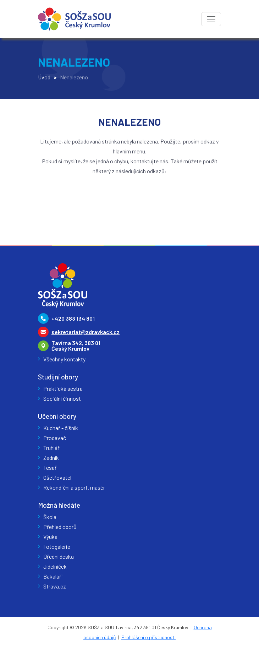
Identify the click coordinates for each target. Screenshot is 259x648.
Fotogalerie (56, 546)
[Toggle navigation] (211, 19)
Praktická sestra (63, 388)
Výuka (50, 536)
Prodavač (54, 437)
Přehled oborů (60, 526)
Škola (49, 516)
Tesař (50, 467)
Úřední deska (58, 556)
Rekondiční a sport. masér (74, 487)
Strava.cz (54, 586)
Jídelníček (55, 566)
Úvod (44, 77)
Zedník (51, 457)
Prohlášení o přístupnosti (148, 637)
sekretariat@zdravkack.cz (85, 331)
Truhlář (51, 447)
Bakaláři (53, 576)
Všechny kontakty (64, 359)
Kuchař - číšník (60, 427)
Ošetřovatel (57, 477)
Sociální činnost (62, 398)
